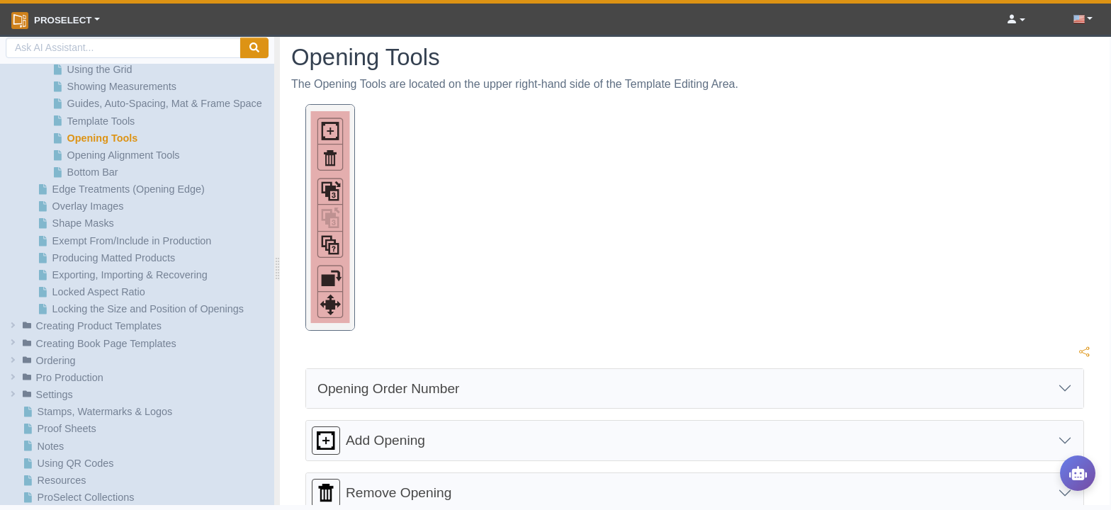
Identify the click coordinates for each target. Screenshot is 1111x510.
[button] (139, 325)
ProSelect (51, 20)
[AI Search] (123, 48)
